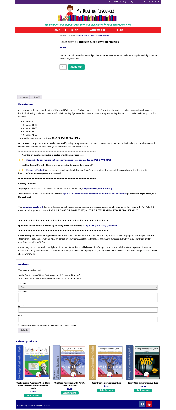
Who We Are (98, 30)
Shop (74, 30)
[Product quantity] (63, 67)
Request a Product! (35, 170)
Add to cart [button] (33, 395)
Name (21, 306)
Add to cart (76, 67)
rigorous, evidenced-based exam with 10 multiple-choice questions (95, 193)
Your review (23, 292)
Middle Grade (70, 35)
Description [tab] (24, 97)
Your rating (22, 283)
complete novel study (33, 207)
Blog (122, 30)
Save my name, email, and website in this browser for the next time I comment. (49, 325)
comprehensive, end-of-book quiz (98, 188)
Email (20, 316)
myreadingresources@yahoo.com (101, 225)
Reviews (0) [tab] (36, 97)
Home (54, 30)
